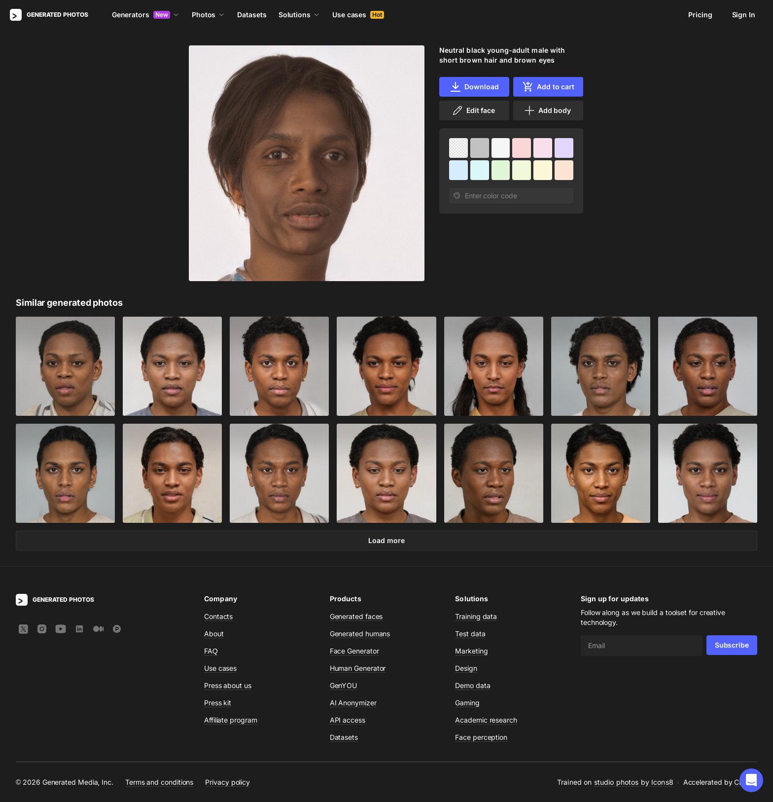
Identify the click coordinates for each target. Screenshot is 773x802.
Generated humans (360, 633)
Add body (547, 110)
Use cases (358, 14)
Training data (476, 616)
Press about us (227, 685)
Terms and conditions (159, 782)
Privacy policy (227, 782)
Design (466, 668)
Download (474, 87)
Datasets (251, 14)
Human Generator (358, 668)
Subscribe (732, 645)
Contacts (218, 616)
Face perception (481, 737)
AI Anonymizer (353, 702)
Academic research (486, 720)
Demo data (472, 685)
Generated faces (356, 616)
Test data (470, 633)
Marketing (471, 651)
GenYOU (343, 685)
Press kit (217, 702)
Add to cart (548, 87)
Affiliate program (230, 720)
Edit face (473, 110)
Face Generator (354, 651)
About (214, 633)
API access (347, 720)
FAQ (211, 651)
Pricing (700, 14)
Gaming (467, 702)
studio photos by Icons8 (633, 782)
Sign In (743, 14)
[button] (751, 780)
